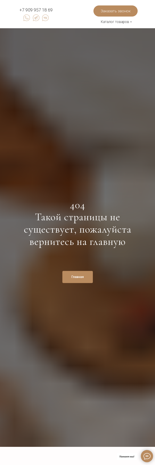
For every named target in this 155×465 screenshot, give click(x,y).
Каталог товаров (115, 22)
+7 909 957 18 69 (36, 10)
